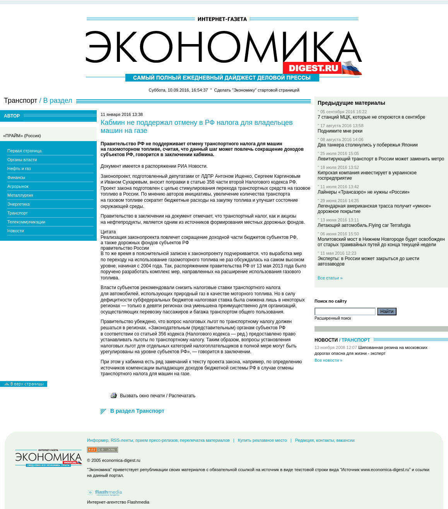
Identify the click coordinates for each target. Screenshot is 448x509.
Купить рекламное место (262, 440)
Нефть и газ (19, 168)
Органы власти (22, 159)
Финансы (16, 177)
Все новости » (328, 360)
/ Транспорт (354, 340)
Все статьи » (330, 278)
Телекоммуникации (26, 222)
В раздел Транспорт (137, 411)
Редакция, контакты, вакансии (325, 440)
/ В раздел (55, 100)
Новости (15, 230)
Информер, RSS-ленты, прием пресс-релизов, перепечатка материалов (158, 440)
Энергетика (18, 204)
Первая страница (24, 150)
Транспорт (17, 213)
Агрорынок (18, 186)
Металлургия (20, 195)
